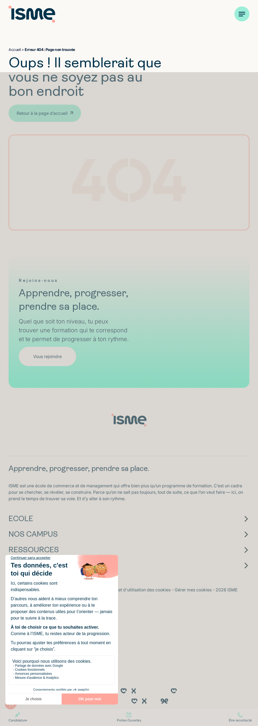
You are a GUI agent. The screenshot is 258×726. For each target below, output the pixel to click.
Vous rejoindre (47, 356)
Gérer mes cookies (194, 589)
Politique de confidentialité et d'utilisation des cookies (118, 589)
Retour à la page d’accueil (42, 113)
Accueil (15, 49)
